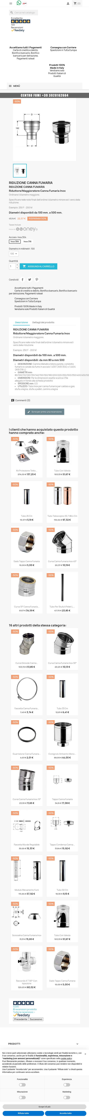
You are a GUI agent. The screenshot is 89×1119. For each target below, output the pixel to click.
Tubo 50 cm (62, 890)
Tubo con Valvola (62, 470)
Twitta (29, 279)
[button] (85, 1054)
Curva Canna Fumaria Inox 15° (27, 799)
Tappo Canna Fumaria (62, 799)
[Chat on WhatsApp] (19, 2)
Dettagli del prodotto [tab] (43, 322)
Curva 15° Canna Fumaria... (26, 606)
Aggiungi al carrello (38, 266)
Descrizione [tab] (21, 322)
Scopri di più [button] (44, 1107)
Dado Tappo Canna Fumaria (27, 561)
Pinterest (37, 279)
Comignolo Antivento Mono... (62, 754)
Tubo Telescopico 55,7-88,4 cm (62, 516)
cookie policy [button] (66, 1058)
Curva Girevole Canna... (27, 663)
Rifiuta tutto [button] (23, 1113)
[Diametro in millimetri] (14, 253)
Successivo (36, 1019)
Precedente (20, 1019)
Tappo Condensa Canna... (62, 844)
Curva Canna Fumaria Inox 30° (62, 663)
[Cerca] (23, 12)
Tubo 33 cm (62, 708)
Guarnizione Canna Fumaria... (27, 754)
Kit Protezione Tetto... (26, 470)
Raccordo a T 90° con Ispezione (26, 982)
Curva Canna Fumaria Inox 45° (62, 561)
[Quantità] (12, 266)
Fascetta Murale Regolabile (27, 844)
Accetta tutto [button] (66, 1113)
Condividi (22, 279)
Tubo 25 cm (26, 516)
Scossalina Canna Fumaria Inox (26, 935)
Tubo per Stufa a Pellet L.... (62, 606)
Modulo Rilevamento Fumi (27, 890)
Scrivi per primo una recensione (44, 411)
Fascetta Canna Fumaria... (27, 708)
